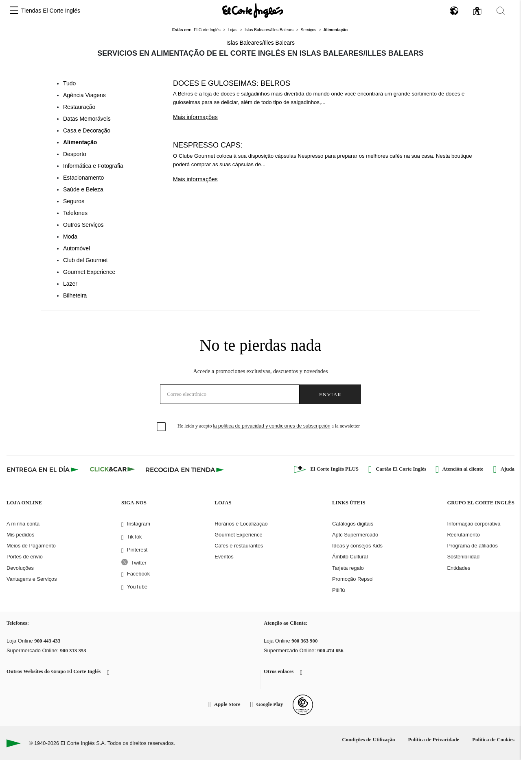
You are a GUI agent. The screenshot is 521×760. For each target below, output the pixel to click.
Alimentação (80, 142)
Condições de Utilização (368, 740)
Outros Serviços (83, 224)
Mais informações (195, 117)
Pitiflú (338, 590)
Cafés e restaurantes (239, 546)
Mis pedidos (20, 535)
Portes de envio (25, 557)
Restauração (79, 107)
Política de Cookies (493, 740)
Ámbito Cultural (350, 557)
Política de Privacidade (433, 740)
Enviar (330, 394)
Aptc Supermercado (355, 535)
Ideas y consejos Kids (357, 546)
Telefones (75, 213)
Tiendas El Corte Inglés (50, 10)
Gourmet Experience (89, 272)
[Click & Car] (112, 469)
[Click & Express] (43, 469)
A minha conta (23, 524)
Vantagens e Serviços (32, 579)
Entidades (458, 568)
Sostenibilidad (463, 557)
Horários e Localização (241, 524)
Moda (70, 236)
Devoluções (20, 568)
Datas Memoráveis (87, 118)
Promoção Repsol (353, 579)
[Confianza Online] (303, 705)
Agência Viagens (84, 95)
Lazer (70, 283)
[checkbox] (161, 427)
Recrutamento (463, 535)
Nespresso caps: (208, 145)
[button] (14, 10)
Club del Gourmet (85, 260)
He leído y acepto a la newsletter (268, 426)
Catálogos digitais (352, 524)
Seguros (73, 201)
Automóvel (76, 248)
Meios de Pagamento (31, 546)
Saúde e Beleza (83, 189)
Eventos (224, 557)
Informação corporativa (473, 524)
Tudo (69, 83)
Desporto (74, 154)
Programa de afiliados (472, 546)
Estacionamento (83, 177)
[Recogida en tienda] (185, 469)
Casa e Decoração (86, 130)
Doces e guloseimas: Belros (231, 83)
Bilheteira (75, 295)
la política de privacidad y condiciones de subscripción (271, 426)
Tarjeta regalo (348, 568)
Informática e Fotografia (93, 166)
